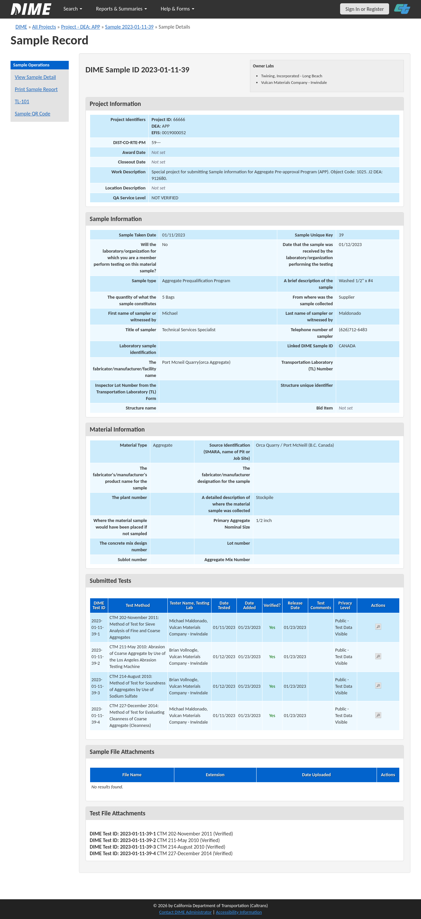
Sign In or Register (364, 9)
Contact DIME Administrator (185, 912)
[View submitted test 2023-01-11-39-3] (378, 686)
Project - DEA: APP (80, 27)
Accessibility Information (239, 912)
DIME (21, 27)
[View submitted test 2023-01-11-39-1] (378, 628)
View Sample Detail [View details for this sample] (35, 77)
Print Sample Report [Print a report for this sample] (36, 89)
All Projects (44, 27)
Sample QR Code (32, 114)
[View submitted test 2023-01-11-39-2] (378, 657)
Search (72, 9)
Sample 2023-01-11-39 (129, 27)
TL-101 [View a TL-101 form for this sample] (22, 101)
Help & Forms (177, 9)
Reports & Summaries (121, 9)
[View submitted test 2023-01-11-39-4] (378, 716)
